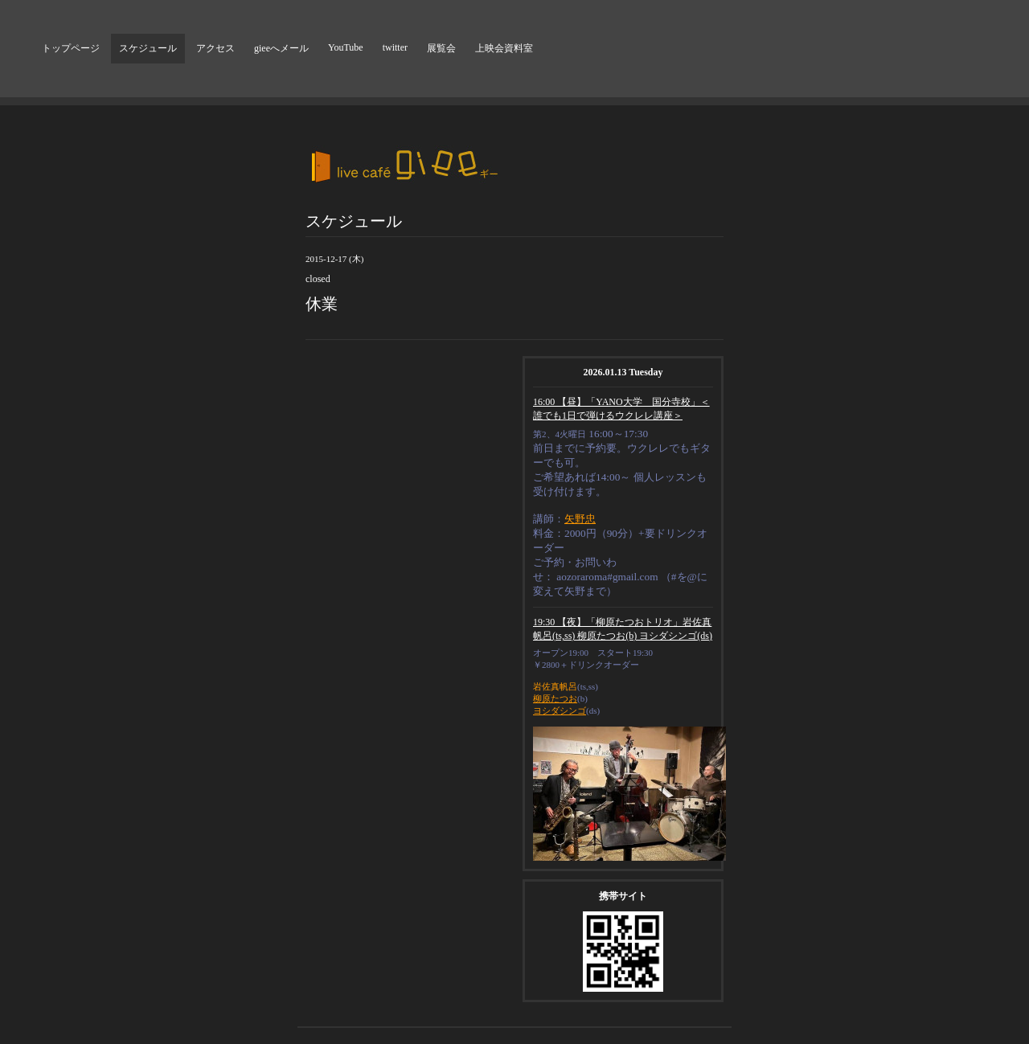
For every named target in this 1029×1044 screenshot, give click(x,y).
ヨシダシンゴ (559, 710)
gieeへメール (281, 48)
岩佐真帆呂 (555, 686)
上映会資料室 (504, 48)
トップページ (71, 48)
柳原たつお (555, 698)
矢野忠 (580, 519)
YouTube (345, 47)
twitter (395, 47)
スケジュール (148, 48)
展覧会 (441, 48)
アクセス (215, 48)
